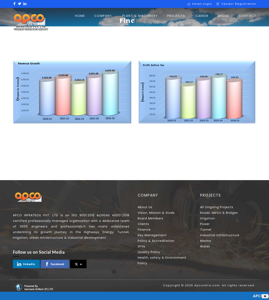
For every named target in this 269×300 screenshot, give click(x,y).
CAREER (202, 16)
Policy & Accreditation (156, 241)
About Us (145, 207)
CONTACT (247, 16)
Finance (144, 229)
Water (205, 246)
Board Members (150, 218)
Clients (143, 224)
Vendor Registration (238, 4)
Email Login (202, 4)
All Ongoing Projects (216, 207)
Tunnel (205, 229)
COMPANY (103, 16)
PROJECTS (176, 16)
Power (205, 224)
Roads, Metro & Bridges (219, 213)
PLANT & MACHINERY (140, 16)
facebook (54, 264)
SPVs (141, 246)
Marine (205, 241)
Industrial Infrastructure (219, 235)
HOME (80, 16)
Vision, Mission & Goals (156, 213)
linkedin (26, 264)
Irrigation (207, 218)
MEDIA (223, 16)
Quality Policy (149, 252)
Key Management (152, 235)
